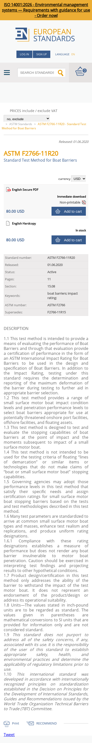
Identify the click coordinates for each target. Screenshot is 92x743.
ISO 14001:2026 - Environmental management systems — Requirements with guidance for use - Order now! (46, 10)
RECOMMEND (46, 723)
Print (15, 723)
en (73, 54)
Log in (24, 54)
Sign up (41, 54)
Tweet (9, 734)
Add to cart (73, 211)
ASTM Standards (20, 124)
